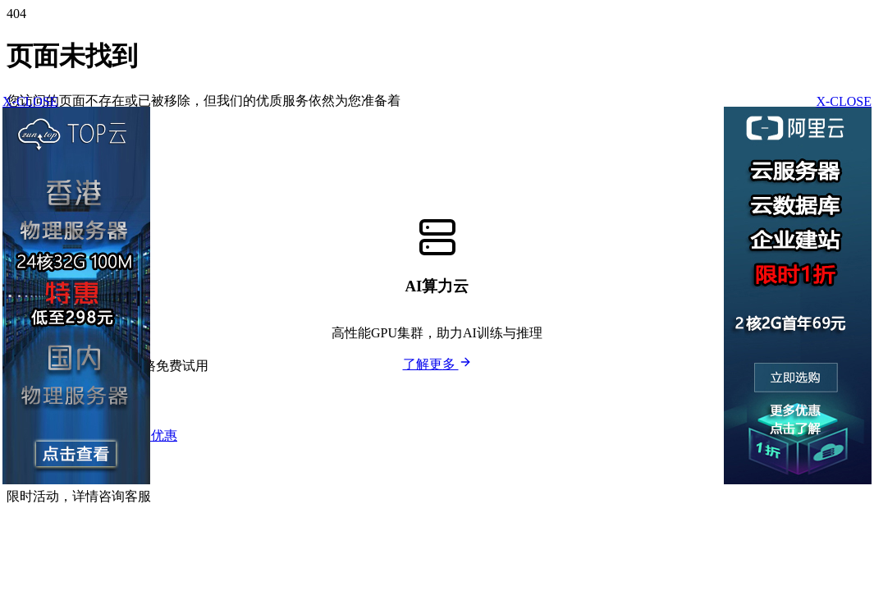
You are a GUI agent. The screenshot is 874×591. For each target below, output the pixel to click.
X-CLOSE (844, 101)
